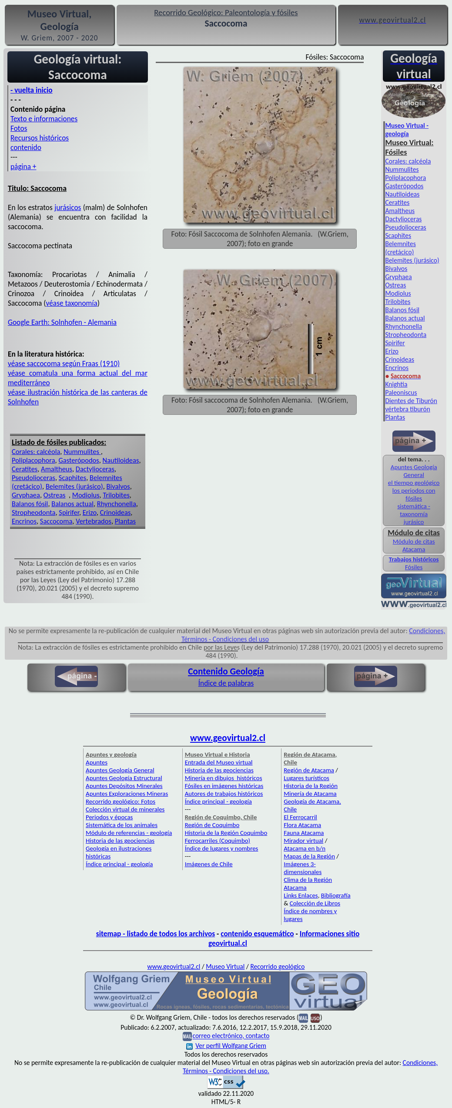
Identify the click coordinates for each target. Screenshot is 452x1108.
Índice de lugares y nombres (221, 848)
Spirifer (69, 512)
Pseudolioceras (33, 477)
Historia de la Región (311, 786)
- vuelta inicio (31, 90)
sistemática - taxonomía (413, 510)
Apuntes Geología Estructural (124, 778)
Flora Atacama (302, 825)
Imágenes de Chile (209, 864)
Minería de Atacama (310, 794)
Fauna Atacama (304, 833)
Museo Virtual (225, 966)
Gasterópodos (78, 460)
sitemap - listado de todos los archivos (155, 933)
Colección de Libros (315, 903)
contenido (25, 147)
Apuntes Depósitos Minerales (124, 786)
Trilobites (116, 495)
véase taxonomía (71, 303)
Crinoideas (115, 512)
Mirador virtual (303, 840)
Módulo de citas (414, 541)
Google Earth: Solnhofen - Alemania (62, 322)
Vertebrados (93, 521)
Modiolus (86, 495)
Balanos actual (72, 503)
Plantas (125, 521)
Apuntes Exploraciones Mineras (127, 794)
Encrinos (24, 521)
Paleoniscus (401, 392)
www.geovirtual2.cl (227, 738)
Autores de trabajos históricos (224, 794)
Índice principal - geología (119, 864)
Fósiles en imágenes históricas (224, 786)
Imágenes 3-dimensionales (302, 868)
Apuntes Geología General (414, 471)
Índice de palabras (226, 683)
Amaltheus (56, 468)
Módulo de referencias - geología (129, 833)
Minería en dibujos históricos (223, 778)
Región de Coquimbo (212, 825)
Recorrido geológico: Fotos (120, 801)
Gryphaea (26, 495)
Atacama (413, 549)
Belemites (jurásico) (74, 486)
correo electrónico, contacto (230, 1036)
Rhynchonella (116, 503)
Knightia (396, 384)
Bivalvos (118, 486)
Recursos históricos (39, 138)
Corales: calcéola (36, 451)
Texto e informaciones (43, 118)
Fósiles (413, 567)
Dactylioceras (95, 468)
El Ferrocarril (300, 817)
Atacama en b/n (304, 848)
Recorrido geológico (277, 966)
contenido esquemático (257, 933)
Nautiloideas (121, 460)
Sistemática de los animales (121, 825)
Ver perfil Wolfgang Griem (226, 1045)
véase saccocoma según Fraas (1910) (64, 363)
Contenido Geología (226, 671)
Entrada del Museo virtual (219, 762)
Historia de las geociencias (120, 840)
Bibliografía (336, 895)
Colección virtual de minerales (125, 809)
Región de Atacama (309, 770)
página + (23, 166)
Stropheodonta (33, 512)
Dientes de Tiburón (411, 401)
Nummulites (82, 451)
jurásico (414, 522)
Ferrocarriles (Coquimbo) (217, 840)
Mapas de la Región (309, 856)
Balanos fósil (30, 503)
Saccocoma (56, 521)
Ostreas (55, 495)
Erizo (90, 512)
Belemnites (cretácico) (400, 248)
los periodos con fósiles (413, 494)
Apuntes (96, 762)
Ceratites (24, 468)
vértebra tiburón (407, 409)
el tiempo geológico (414, 483)
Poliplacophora (33, 460)
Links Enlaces (301, 895)
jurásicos (67, 207)
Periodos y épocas (109, 817)
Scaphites (72, 477)
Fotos (18, 128)
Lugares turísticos (306, 778)
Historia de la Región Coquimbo (226, 833)
